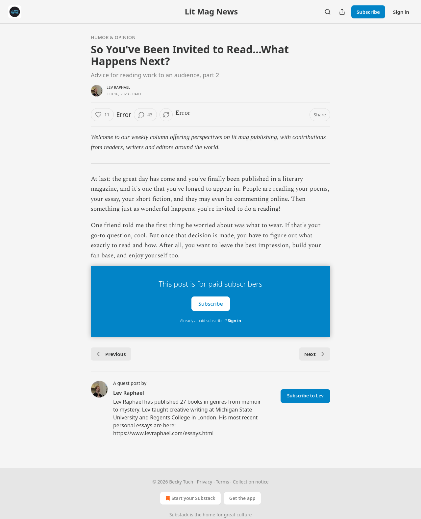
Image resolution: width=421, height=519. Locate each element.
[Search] (327, 11)
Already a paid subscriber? (210, 320)
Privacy (204, 482)
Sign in (401, 12)
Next (314, 354)
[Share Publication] (342, 11)
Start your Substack (189, 498)
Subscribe (368, 12)
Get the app (242, 498)
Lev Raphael (118, 87)
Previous (111, 354)
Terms (222, 482)
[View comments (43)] (145, 114)
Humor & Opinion (113, 37)
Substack (179, 514)
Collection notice (251, 482)
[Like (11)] (102, 114)
